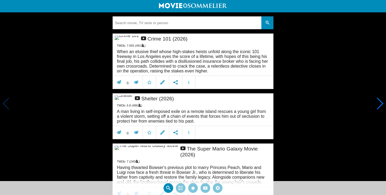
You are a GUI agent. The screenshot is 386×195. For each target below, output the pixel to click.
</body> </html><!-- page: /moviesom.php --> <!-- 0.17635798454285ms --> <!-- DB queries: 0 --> (193, 97)
